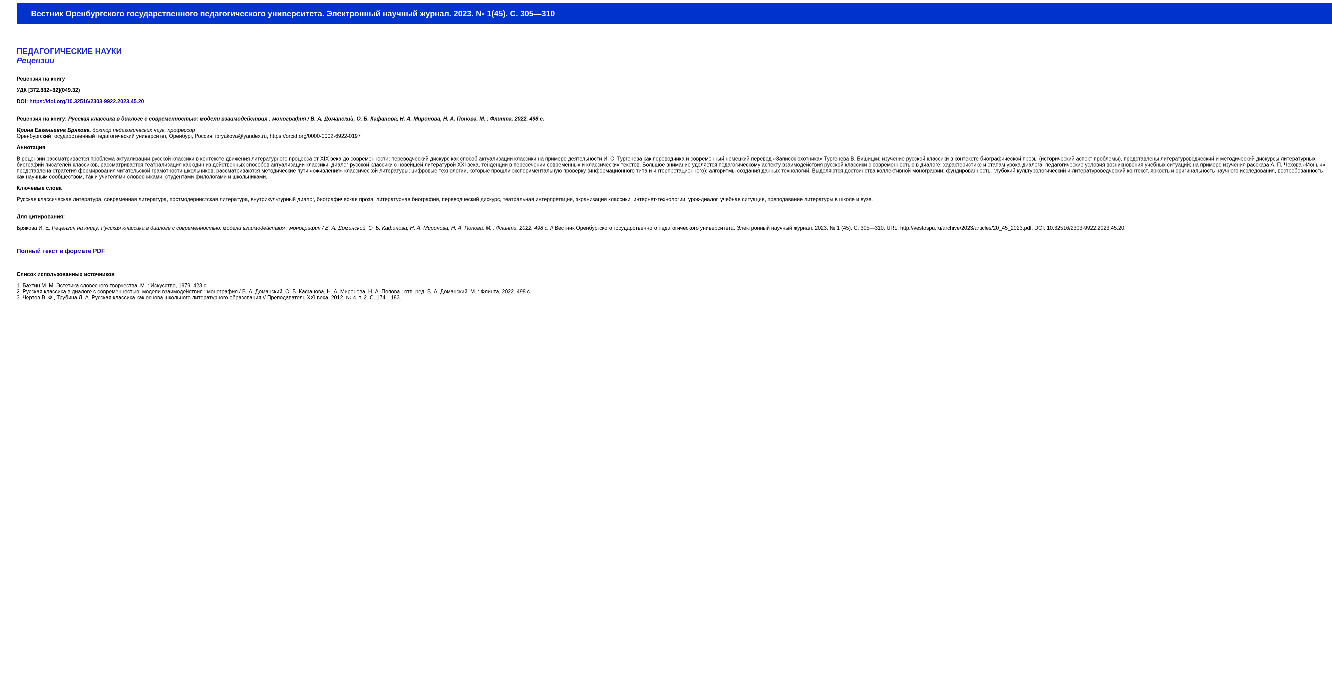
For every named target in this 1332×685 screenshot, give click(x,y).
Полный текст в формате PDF (61, 251)
